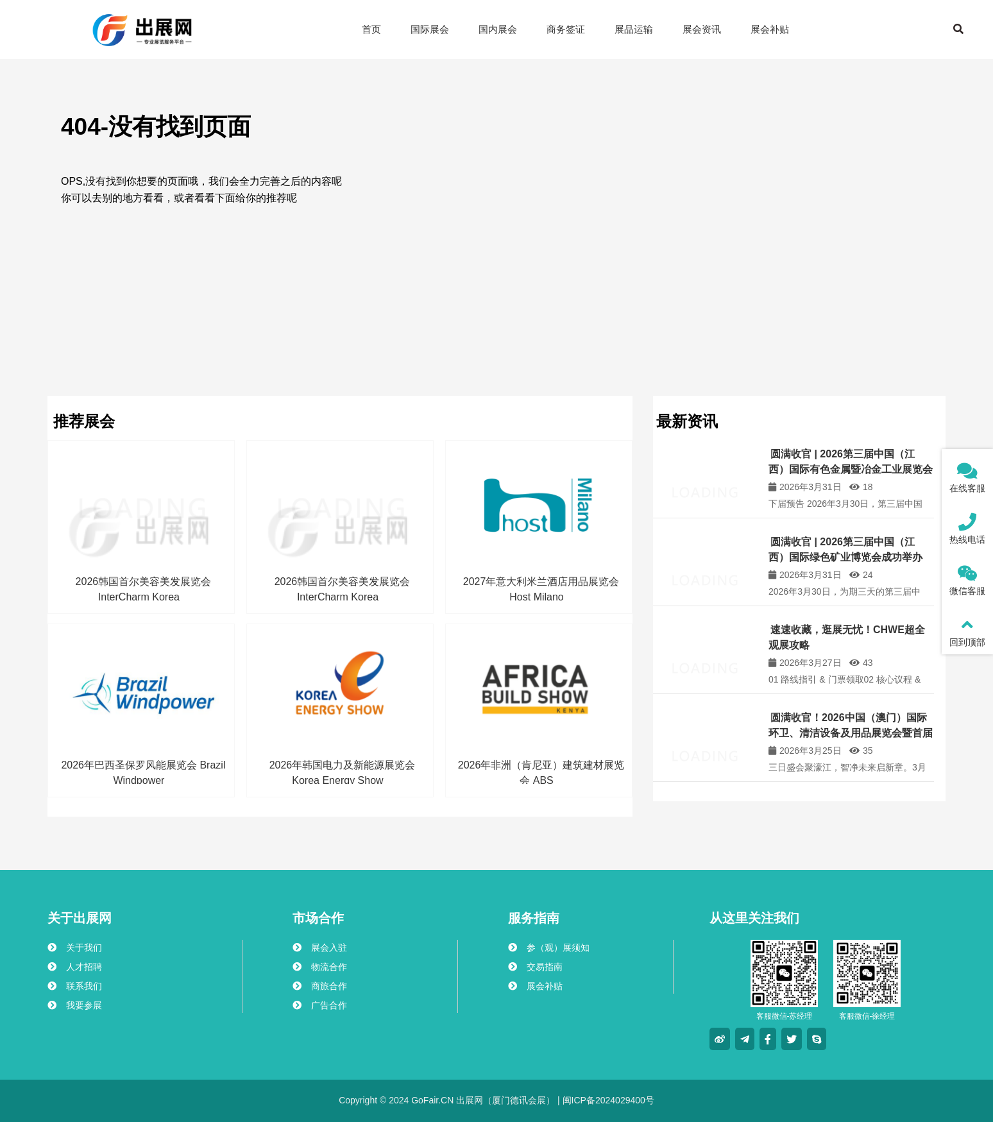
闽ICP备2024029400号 (607, 1100)
